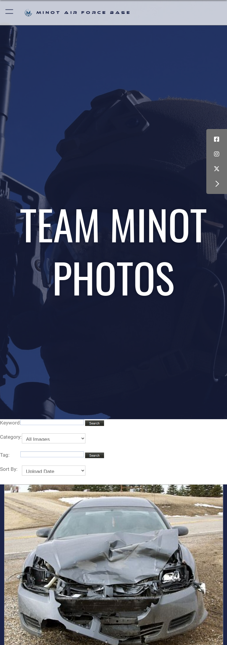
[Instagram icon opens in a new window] (216, 154)
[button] (9, 12)
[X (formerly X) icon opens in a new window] (216, 168)
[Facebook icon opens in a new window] (216, 139)
